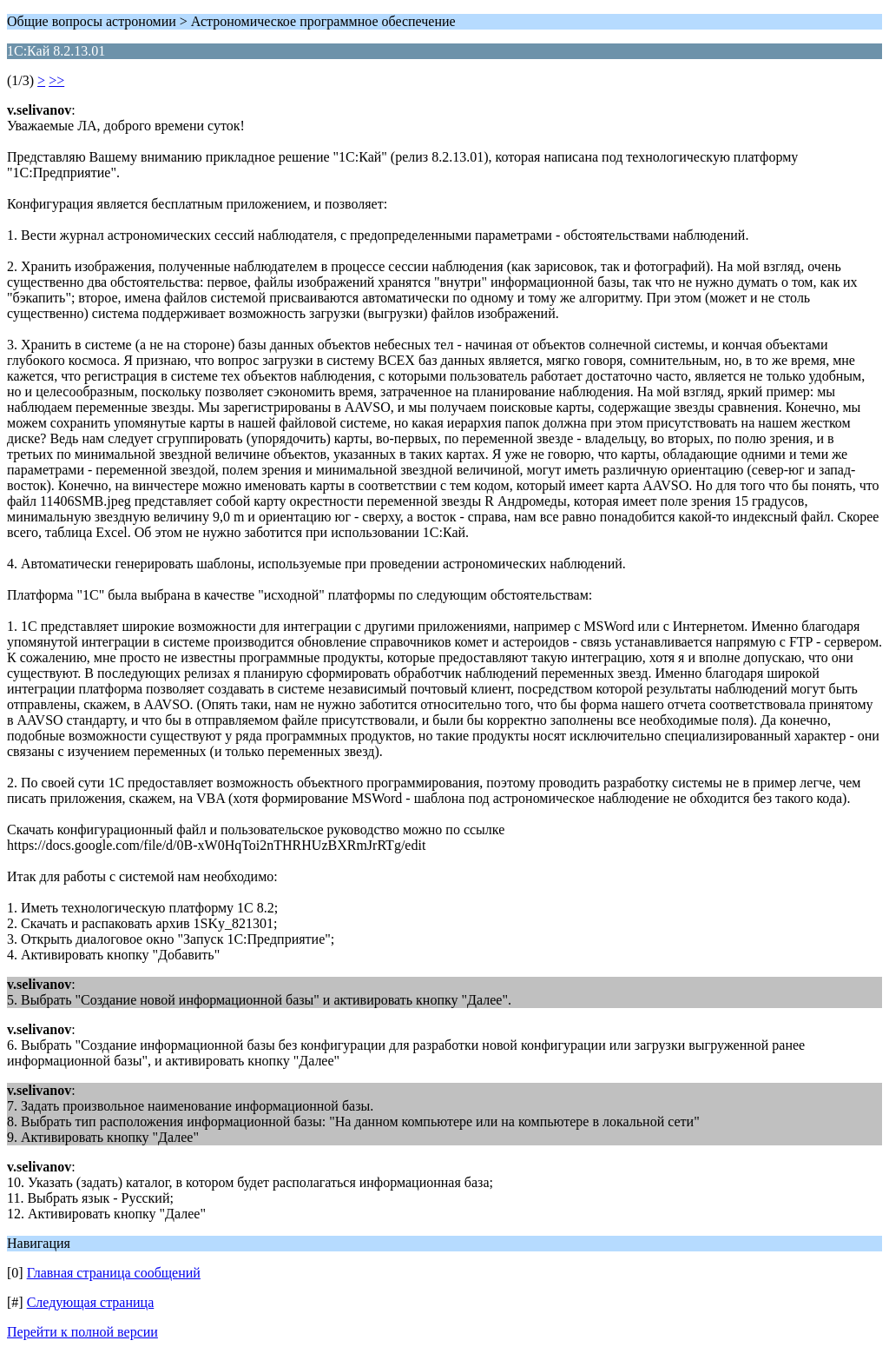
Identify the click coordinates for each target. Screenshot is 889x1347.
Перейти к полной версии (82, 1331)
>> (56, 80)
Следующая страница (91, 1302)
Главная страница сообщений (114, 1272)
